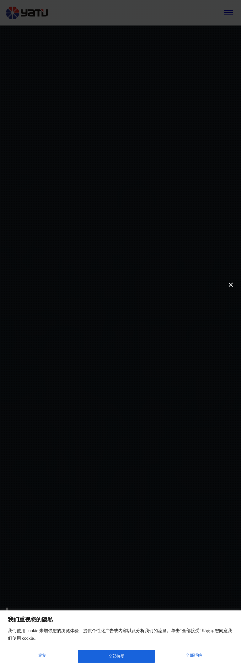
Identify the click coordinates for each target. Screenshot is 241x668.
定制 (41, 656)
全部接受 (195, 656)
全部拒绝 (116, 656)
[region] (120, 640)
